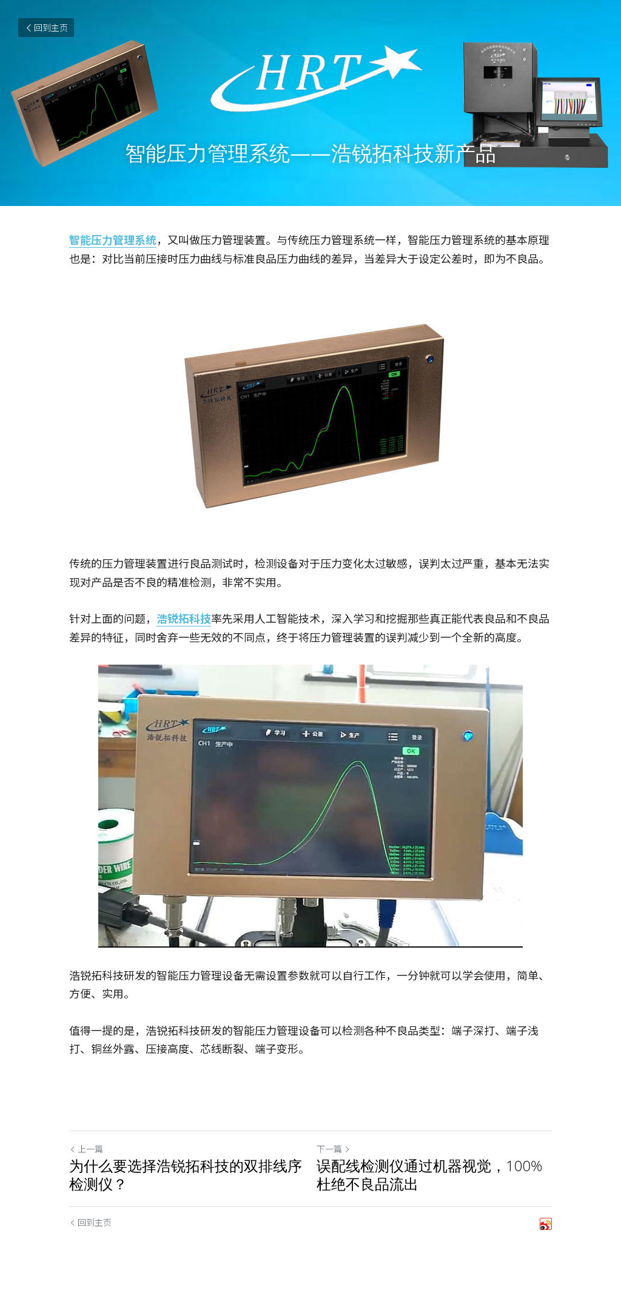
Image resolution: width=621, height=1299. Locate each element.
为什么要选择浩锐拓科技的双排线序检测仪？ (185, 1175)
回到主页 (46, 27)
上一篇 (86, 1149)
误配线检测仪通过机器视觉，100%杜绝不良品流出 (429, 1175)
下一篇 (334, 1149)
